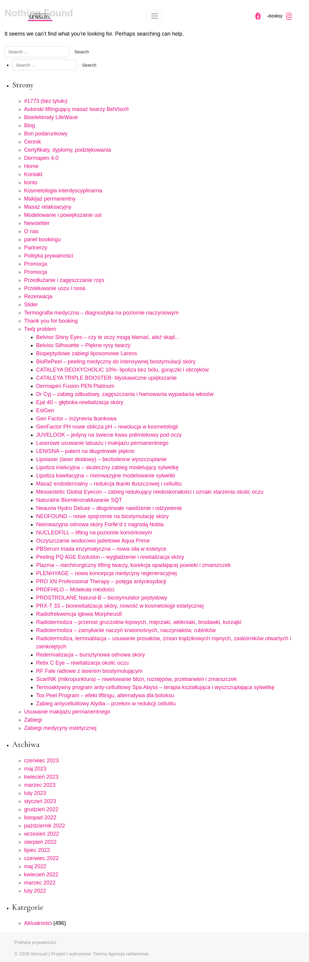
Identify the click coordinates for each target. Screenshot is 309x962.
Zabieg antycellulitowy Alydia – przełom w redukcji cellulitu (106, 704)
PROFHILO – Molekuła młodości (75, 590)
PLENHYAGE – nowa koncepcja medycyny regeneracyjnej (106, 573)
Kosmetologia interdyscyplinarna (63, 191)
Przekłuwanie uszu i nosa (54, 288)
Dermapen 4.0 (41, 158)
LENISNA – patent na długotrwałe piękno (85, 451)
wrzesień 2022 (41, 834)
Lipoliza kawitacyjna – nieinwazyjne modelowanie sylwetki (105, 476)
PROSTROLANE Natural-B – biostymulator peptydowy (101, 598)
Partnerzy (35, 248)
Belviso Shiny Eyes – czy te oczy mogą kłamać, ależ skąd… (108, 337)
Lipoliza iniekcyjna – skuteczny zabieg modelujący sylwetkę (107, 467)
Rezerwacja (38, 296)
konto (30, 182)
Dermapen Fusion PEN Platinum (75, 386)
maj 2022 (35, 866)
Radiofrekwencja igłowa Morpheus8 (79, 614)
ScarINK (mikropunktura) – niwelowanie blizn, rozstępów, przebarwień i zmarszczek (136, 679)
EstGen (45, 410)
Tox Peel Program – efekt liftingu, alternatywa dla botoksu (105, 695)
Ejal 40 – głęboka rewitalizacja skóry (79, 402)
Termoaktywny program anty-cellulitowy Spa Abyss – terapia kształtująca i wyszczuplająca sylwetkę (155, 687)
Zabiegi (33, 720)
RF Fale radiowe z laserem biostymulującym (89, 671)
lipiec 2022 (37, 850)
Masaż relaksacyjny (47, 207)
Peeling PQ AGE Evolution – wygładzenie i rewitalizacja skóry (110, 557)
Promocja (35, 264)
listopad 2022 (40, 818)
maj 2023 (35, 769)
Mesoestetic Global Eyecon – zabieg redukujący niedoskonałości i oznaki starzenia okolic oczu (149, 492)
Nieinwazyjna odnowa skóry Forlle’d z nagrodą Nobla (100, 524)
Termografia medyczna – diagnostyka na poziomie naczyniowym (101, 313)
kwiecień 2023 (41, 777)
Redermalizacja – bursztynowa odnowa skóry (90, 655)
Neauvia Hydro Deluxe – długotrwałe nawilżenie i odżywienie (109, 508)
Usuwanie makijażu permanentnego (67, 712)
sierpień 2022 (40, 842)
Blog (29, 125)
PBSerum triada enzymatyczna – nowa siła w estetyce (101, 549)
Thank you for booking (51, 321)
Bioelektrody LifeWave (51, 117)
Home (31, 166)
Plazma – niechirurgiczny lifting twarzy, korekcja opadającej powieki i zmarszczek (133, 565)
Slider (31, 305)
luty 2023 (35, 793)
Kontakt (33, 174)
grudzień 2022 (41, 809)
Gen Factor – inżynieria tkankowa (76, 419)
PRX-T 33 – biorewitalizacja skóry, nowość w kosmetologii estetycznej (120, 606)
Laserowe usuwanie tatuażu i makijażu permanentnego (102, 443)
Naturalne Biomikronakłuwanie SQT (79, 500)
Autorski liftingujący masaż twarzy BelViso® (76, 109)
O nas (31, 231)
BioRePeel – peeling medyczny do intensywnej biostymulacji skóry (115, 362)
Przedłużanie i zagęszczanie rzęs (64, 280)
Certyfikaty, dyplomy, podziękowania (67, 150)
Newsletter (37, 223)
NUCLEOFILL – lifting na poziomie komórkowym (94, 533)
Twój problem (40, 329)
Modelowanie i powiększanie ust (62, 215)
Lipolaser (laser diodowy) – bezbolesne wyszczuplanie (101, 459)
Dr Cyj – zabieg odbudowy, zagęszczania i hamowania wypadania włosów (125, 394)
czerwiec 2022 (41, 858)
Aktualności (38, 923)
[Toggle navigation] (154, 16)
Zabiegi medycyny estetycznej (60, 728)
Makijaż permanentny (50, 199)
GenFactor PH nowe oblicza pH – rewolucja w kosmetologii (107, 427)
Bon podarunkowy (45, 134)
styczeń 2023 (40, 801)
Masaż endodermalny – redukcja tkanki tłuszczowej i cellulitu (109, 484)
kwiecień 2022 (41, 875)
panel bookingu (42, 239)
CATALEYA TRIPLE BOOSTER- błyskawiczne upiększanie (106, 378)
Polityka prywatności (48, 256)
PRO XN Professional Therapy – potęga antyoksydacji (101, 581)
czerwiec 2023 (41, 761)
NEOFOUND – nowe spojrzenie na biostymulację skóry (102, 516)
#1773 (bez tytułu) (45, 101)
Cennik (32, 142)
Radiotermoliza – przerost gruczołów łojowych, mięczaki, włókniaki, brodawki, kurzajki (138, 622)
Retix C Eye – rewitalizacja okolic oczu (82, 663)
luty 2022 (35, 891)
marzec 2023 (39, 785)
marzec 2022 (39, 883)
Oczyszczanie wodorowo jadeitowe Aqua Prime (93, 541)
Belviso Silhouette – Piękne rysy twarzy (83, 345)
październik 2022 (44, 826)
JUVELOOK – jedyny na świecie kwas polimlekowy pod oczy (109, 435)
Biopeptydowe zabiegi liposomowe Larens (86, 353)
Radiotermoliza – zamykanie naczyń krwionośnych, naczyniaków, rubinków (126, 630)
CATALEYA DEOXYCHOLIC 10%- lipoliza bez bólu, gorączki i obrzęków (122, 370)
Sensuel (39, 953)
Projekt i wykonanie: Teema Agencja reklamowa (99, 953)
